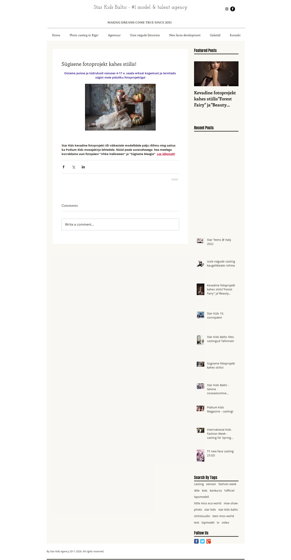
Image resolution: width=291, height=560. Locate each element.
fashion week (227, 484)
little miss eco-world (207, 503)
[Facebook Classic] (196, 541)
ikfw (197, 490)
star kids (210, 509)
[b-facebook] (232, 8)
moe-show (231, 503)
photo (198, 509)
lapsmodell (201, 497)
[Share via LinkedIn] (83, 167)
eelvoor (211, 484)
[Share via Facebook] (63, 167)
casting (199, 484)
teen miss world (223, 516)
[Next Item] (232, 74)
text (196, 522)
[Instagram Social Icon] (226, 8)
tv (218, 522)
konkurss (216, 490)
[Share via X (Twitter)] (73, 167)
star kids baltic (228, 509)
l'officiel (229, 490)
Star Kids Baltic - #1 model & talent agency (140, 7)
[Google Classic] (208, 541)
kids (204, 490)
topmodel (208, 522)
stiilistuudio (202, 516)
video (225, 522)
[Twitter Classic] (202, 541)
